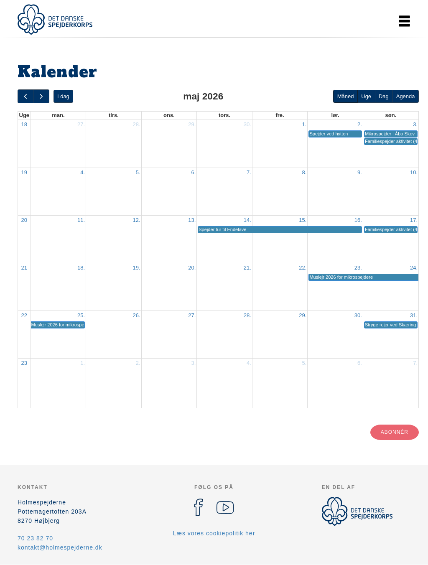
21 (24, 268)
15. (302, 220)
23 (24, 363)
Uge (366, 96)
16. (358, 220)
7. (249, 172)
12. (136, 220)
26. (136, 315)
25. (81, 315)
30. (247, 124)
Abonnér (394, 432)
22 (24, 315)
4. (82, 172)
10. (414, 172)
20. (192, 268)
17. (414, 220)
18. (81, 268)
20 (24, 220)
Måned (345, 96)
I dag (63, 96)
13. (192, 220)
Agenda (405, 96)
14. (247, 220)
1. (304, 124)
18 (24, 124)
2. (359, 124)
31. (414, 315)
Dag (384, 96)
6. (193, 172)
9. (359, 172)
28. (136, 124)
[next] (41, 96)
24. (414, 268)
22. (302, 268)
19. (136, 268)
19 (24, 172)
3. (415, 124)
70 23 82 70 (35, 538)
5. (138, 172)
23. (358, 268)
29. (192, 124)
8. (304, 172)
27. (81, 124)
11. (81, 220)
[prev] (25, 96)
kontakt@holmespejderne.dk (60, 547)
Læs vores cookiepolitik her (214, 533)
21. (247, 268)
